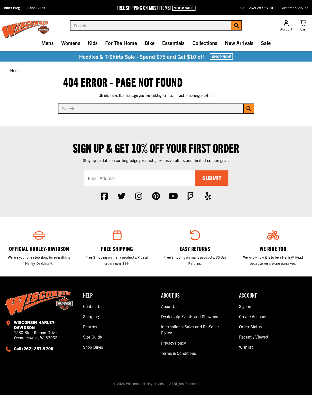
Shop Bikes (36, 7)
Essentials (173, 43)
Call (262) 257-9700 (256, 7)
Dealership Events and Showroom (191, 316)
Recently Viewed (253, 336)
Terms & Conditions (178, 353)
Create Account (253, 316)
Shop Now (221, 56)
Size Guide (92, 336)
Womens (70, 43)
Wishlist (246, 346)
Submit (212, 178)
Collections (204, 43)
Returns (90, 326)
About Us (169, 306)
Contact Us (93, 306)
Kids (93, 43)
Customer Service (294, 7)
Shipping (91, 316)
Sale (266, 43)
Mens (47, 43)
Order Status (250, 326)
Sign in (245, 306)
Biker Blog (12, 7)
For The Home (121, 43)
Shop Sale (183, 8)
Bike (149, 43)
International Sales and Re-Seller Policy (190, 329)
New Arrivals (239, 43)
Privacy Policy (173, 342)
